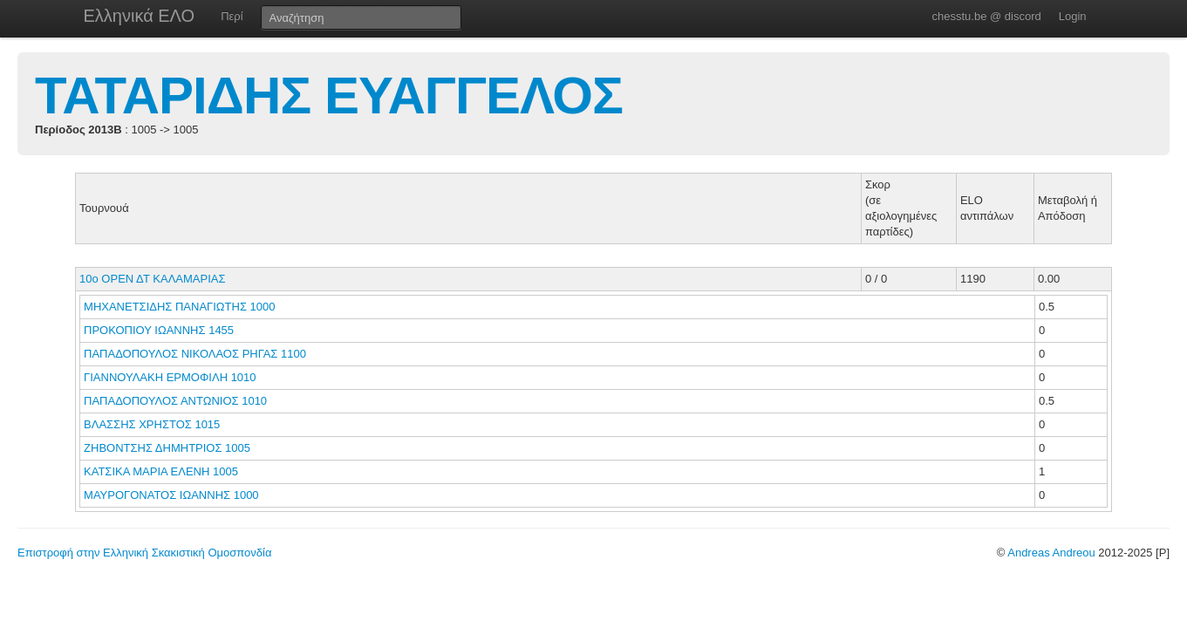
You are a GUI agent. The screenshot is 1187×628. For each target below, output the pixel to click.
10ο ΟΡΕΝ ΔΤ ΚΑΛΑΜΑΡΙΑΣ (152, 278)
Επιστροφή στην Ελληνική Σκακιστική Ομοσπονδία (144, 552)
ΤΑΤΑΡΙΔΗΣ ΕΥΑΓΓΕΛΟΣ (329, 95)
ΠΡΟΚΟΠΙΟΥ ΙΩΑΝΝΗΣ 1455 (159, 330)
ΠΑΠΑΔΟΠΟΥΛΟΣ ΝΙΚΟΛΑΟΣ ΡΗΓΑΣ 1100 (195, 353)
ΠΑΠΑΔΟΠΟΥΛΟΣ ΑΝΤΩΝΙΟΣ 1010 (175, 400)
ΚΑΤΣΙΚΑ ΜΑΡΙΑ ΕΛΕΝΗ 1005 (161, 471)
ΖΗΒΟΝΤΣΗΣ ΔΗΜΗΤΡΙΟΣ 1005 (167, 447)
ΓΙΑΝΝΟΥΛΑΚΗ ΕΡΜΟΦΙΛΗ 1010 (170, 377)
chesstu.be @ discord (985, 16)
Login (1073, 16)
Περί (231, 16)
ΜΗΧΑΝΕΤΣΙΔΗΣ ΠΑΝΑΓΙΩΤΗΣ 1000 (179, 306)
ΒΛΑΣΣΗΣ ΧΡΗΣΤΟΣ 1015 (152, 424)
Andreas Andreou (1051, 552)
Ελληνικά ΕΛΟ (139, 15)
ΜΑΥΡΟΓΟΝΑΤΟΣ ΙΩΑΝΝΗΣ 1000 (171, 495)
